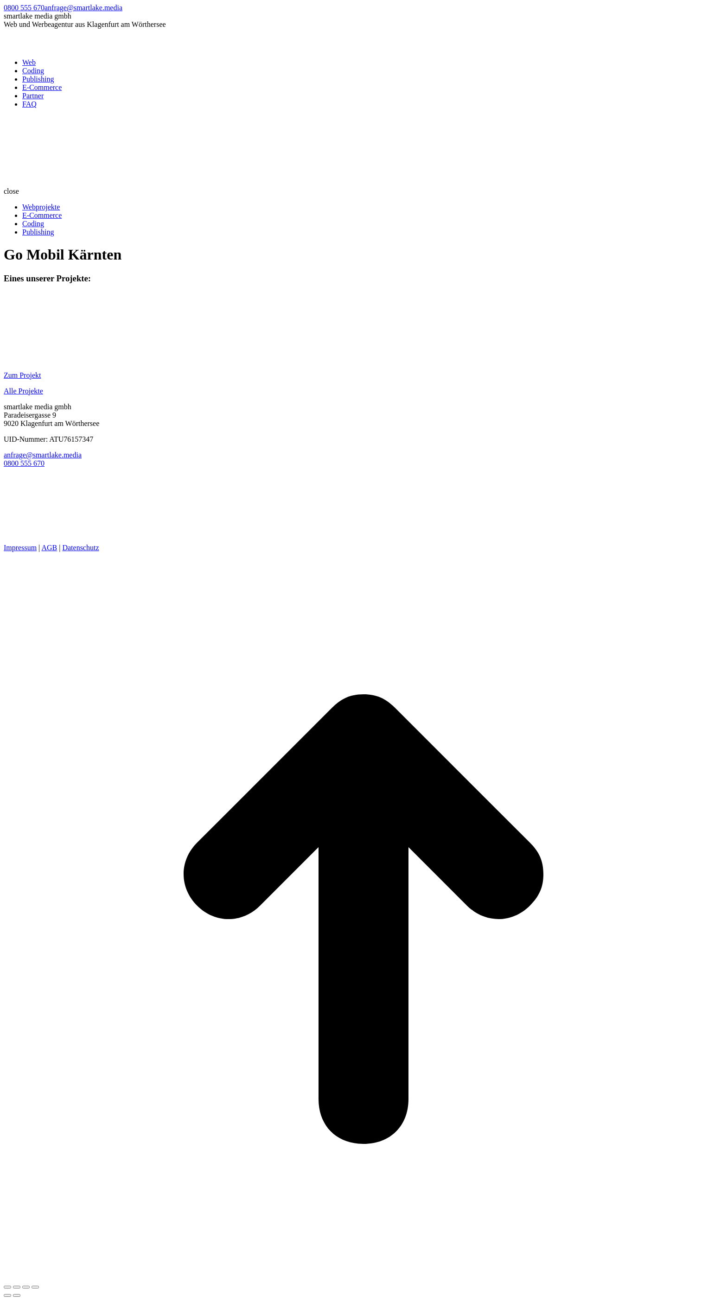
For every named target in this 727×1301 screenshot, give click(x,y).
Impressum (20, 548)
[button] (363, 191)
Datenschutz (80, 548)
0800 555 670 (24, 8)
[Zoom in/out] (35, 1287)
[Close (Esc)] (7, 1287)
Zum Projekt (22, 375)
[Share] (16, 1287)
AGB (49, 548)
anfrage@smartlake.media (83, 8)
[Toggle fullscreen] (26, 1287)
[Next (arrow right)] (16, 1295)
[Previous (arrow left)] (7, 1295)
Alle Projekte (23, 391)
